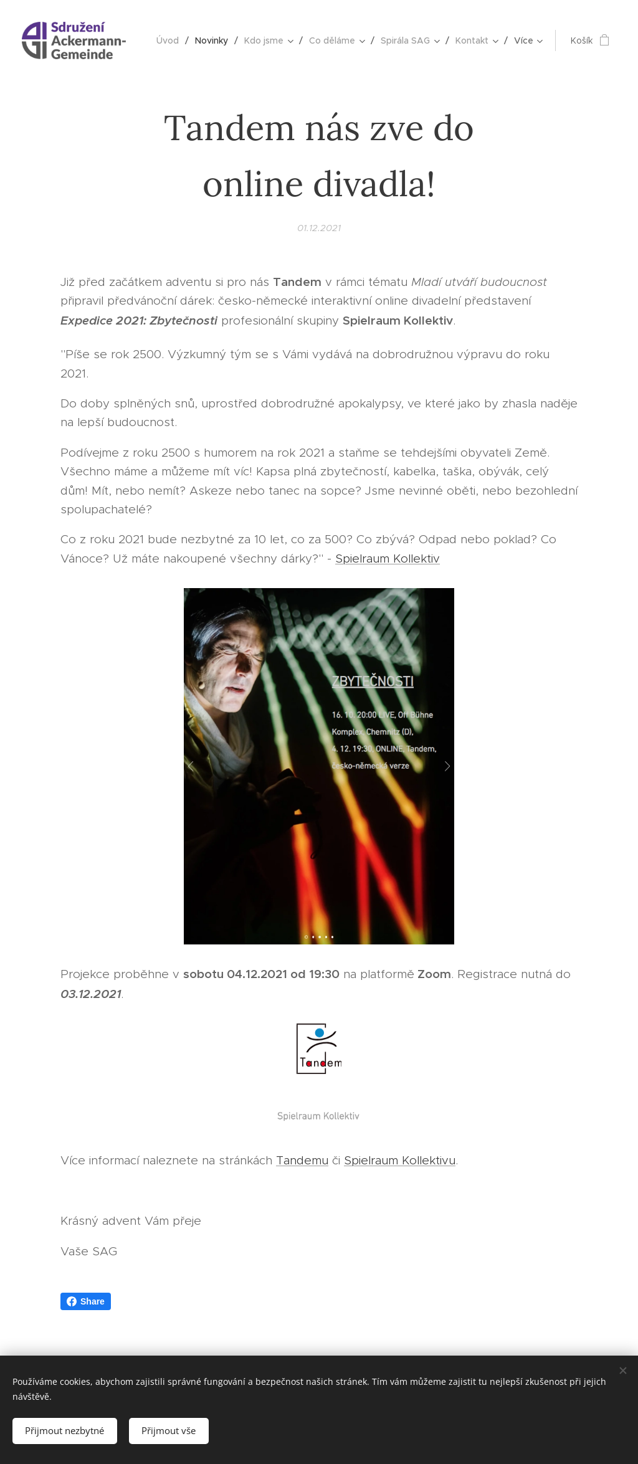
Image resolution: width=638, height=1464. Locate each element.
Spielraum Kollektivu (399, 1160)
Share (86, 1301)
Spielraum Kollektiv (387, 558)
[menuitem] (171, 40)
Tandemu (302, 1160)
